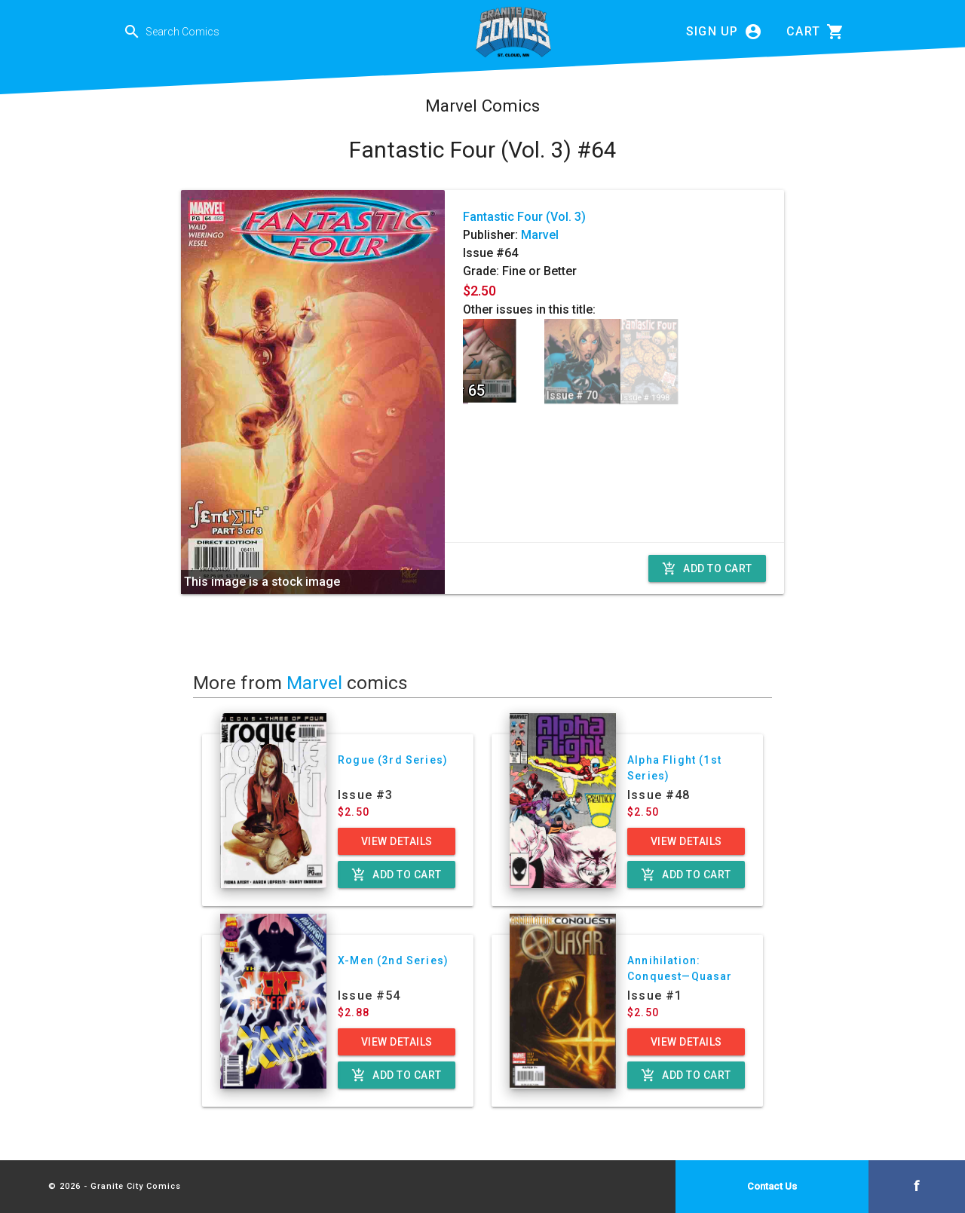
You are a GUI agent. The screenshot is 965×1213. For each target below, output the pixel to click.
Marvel (540, 235)
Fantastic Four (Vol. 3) (524, 217)
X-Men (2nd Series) (393, 960)
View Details (397, 841)
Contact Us (772, 1186)
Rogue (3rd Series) (393, 760)
